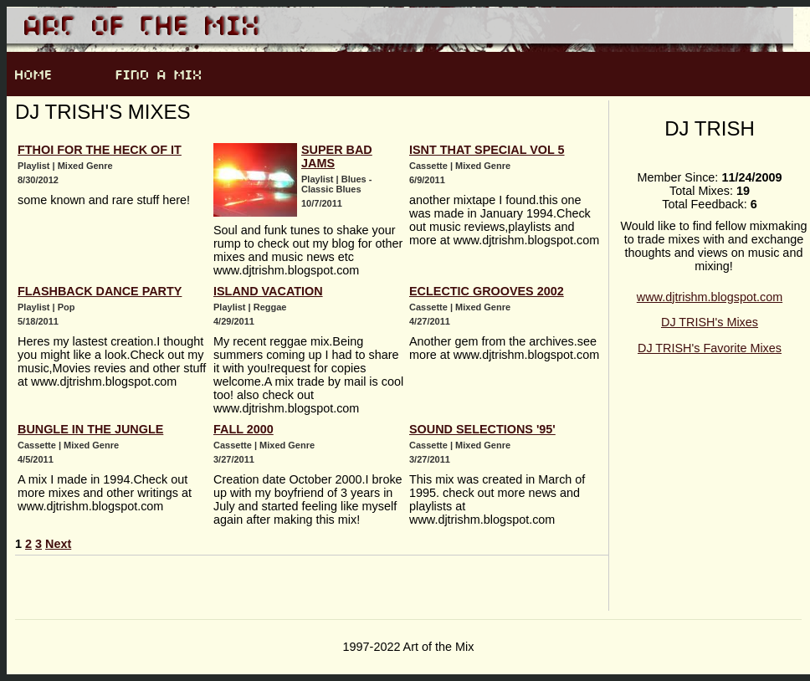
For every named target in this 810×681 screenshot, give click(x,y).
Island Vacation (268, 291)
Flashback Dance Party (100, 291)
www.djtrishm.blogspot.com (709, 297)
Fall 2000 (243, 429)
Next (58, 543)
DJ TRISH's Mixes (709, 322)
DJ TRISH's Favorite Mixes (710, 348)
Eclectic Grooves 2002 (486, 291)
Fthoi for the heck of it (100, 149)
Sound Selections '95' (482, 429)
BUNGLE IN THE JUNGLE (90, 429)
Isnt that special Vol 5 (487, 149)
